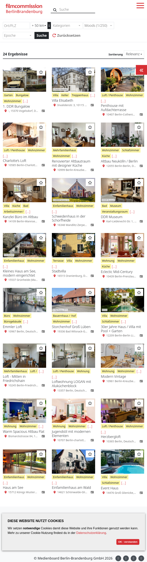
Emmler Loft (12, 326)
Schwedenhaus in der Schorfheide (68, 218)
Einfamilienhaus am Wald (71, 487)
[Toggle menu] (140, 6)
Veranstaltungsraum (115, 211)
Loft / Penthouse (112, 95)
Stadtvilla (59, 271)
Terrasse (58, 260)
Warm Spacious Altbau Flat (23, 431)
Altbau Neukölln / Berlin (119, 161)
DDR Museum (111, 216)
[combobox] (67, 25)
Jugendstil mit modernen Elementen (71, 433)
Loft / (33, 371)
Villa (55, 95)
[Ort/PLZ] (16, 25)
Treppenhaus (80, 95)
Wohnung (108, 260)
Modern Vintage (113, 376)
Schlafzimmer (130, 150)
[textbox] (65, 25)
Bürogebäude (12, 321)
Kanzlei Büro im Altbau (20, 216)
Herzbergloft (111, 436)
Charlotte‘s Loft (14, 160)
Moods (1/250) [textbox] (96, 25)
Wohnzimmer (12, 101)
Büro (7, 316)
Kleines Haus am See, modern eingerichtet (19, 273)
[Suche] (55, 9)
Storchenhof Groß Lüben (71, 326)
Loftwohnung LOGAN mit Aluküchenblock (71, 383)
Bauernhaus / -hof (64, 316)
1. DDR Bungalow (16, 106)
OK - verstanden (127, 541)
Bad (25, 206)
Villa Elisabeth (62, 100)
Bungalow (22, 95)
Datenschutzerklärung (91, 532)
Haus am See (13, 487)
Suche (42, 35)
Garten (8, 95)
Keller (65, 95)
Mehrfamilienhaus (64, 150)
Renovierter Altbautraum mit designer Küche (71, 163)
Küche (106, 156)
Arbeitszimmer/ (14, 211)
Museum (115, 206)
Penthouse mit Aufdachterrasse (113, 107)
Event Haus (109, 488)
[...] (25, 101)
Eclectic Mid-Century (116, 271)
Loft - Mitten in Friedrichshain (14, 378)
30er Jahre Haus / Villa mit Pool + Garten (121, 328)
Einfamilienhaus (63, 206)
